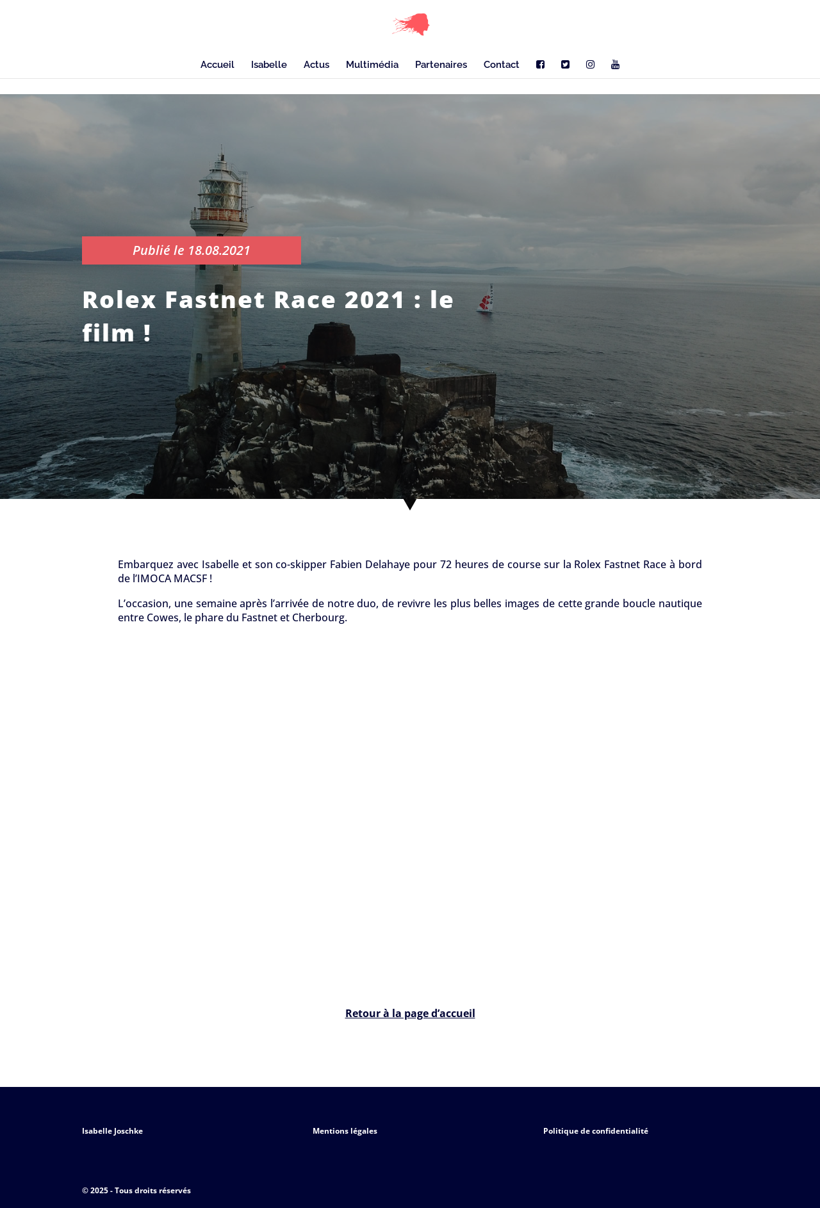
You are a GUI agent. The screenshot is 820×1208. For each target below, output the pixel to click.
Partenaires (441, 65)
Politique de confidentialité (595, 1130)
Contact (502, 65)
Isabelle (269, 65)
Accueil (217, 65)
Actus (316, 65)
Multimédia (372, 65)
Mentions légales (345, 1130)
